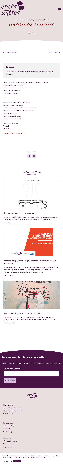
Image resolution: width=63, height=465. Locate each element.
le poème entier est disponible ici (14, 133)
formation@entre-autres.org (12, 411)
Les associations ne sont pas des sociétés (22, 313)
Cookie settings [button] (7, 461)
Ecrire (22, 20)
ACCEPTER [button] (17, 461)
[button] (59, 8)
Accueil (15, 20)
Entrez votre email (12, 369)
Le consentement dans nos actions (19, 213)
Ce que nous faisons (9, 447)
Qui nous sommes (9, 444)
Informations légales (10, 441)
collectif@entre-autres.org (12, 408)
